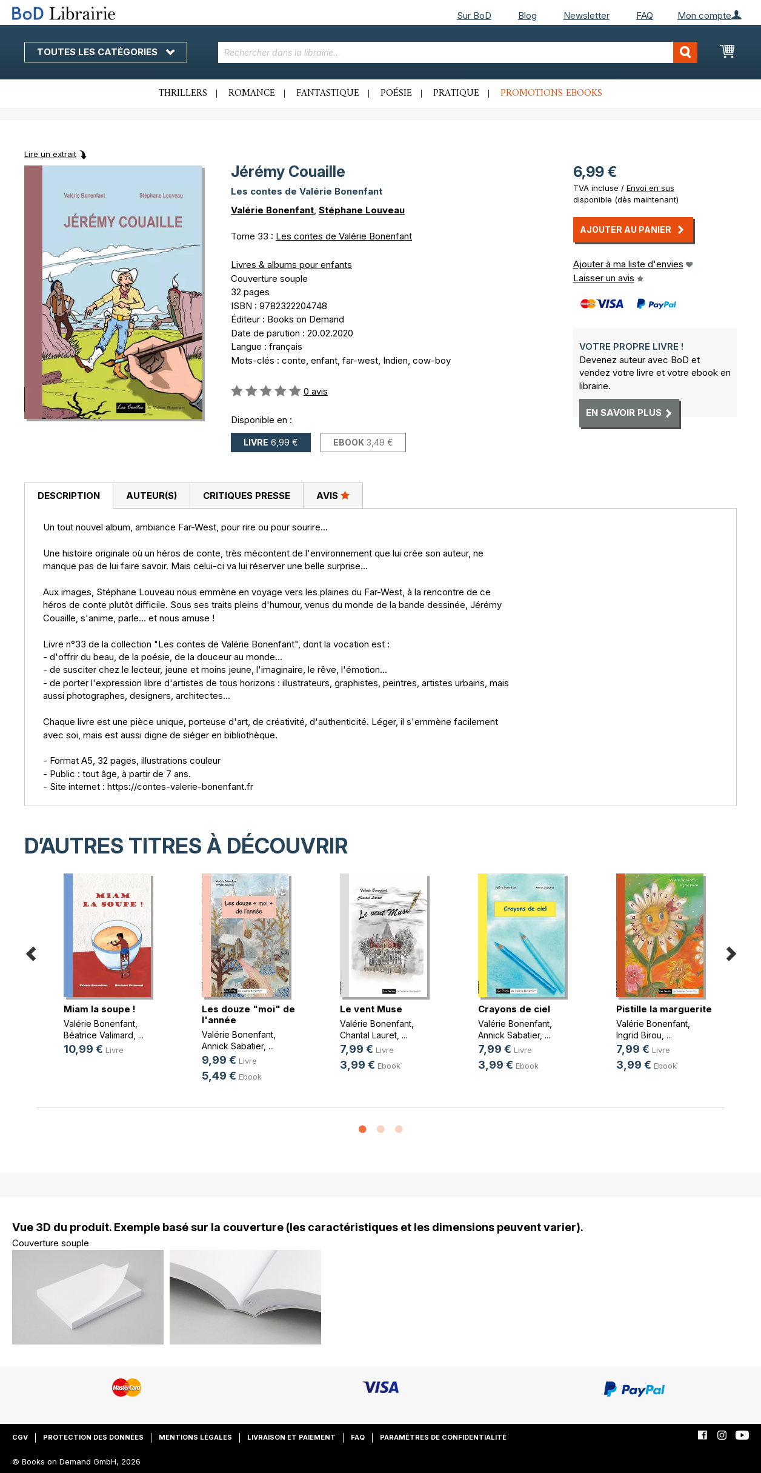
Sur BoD (474, 15)
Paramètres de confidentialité (443, 1437)
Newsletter (586, 15)
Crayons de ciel (514, 1009)
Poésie (396, 93)
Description (69, 495)
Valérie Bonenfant (272, 210)
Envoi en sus (650, 188)
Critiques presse (246, 495)
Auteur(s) (151, 495)
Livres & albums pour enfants (291, 264)
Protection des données (93, 1437)
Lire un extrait (50, 154)
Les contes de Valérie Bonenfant (344, 236)
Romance (251, 93)
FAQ (644, 15)
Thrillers (183, 93)
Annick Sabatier (233, 1046)
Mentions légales (195, 1437)
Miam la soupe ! (100, 1009)
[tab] (68, 496)
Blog (527, 15)
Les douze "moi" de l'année (248, 1014)
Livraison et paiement (291, 1437)
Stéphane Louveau (362, 210)
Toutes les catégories (105, 52)
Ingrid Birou (639, 1035)
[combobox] (457, 52)
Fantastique (327, 93)
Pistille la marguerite (664, 1009)
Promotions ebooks (551, 93)
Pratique (456, 93)
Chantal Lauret (368, 1035)
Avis (333, 495)
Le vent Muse (371, 1009)
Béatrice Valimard (98, 1035)
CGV (20, 1437)
